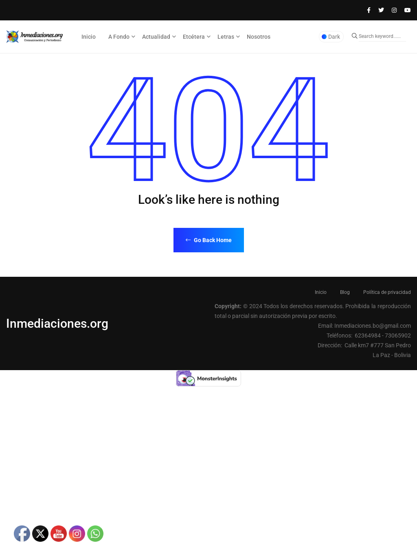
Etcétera (194, 36)
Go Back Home (209, 240)
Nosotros (258, 36)
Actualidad (156, 36)
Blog (345, 292)
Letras (225, 36)
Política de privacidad (387, 292)
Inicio (88, 36)
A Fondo (118, 36)
